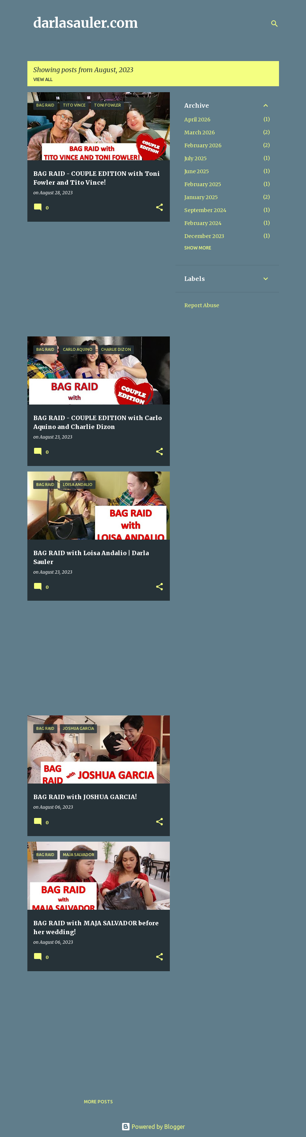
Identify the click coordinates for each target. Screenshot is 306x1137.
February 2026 (203, 145)
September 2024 (205, 210)
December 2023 (204, 236)
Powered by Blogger (153, 1126)
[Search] (274, 24)
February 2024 (203, 223)
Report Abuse (201, 305)
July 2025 (195, 158)
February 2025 (202, 184)
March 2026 (199, 132)
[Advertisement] (95, 279)
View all (43, 79)
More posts (98, 1101)
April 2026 (197, 119)
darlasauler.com (85, 23)
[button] (159, 208)
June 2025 (196, 171)
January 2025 (201, 197)
